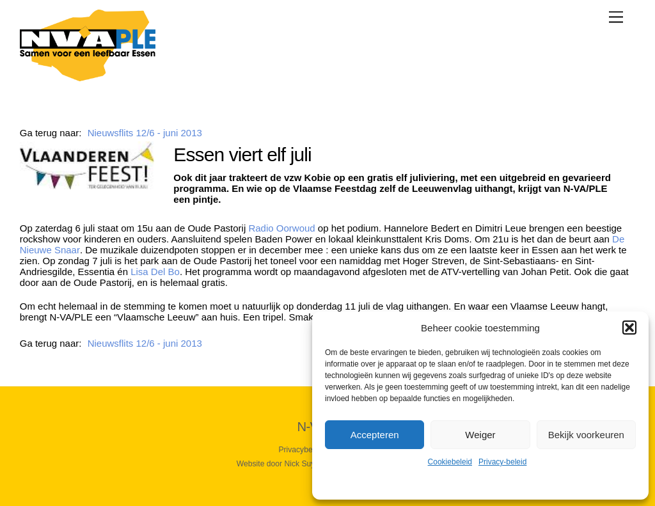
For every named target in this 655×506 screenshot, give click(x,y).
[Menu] (616, 16)
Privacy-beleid (502, 461)
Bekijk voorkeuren (586, 434)
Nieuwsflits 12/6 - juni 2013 (145, 132)
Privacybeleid (301, 449)
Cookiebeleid (450, 461)
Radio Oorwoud (281, 228)
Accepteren (375, 434)
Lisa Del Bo (155, 271)
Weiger (480, 434)
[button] (629, 327)
